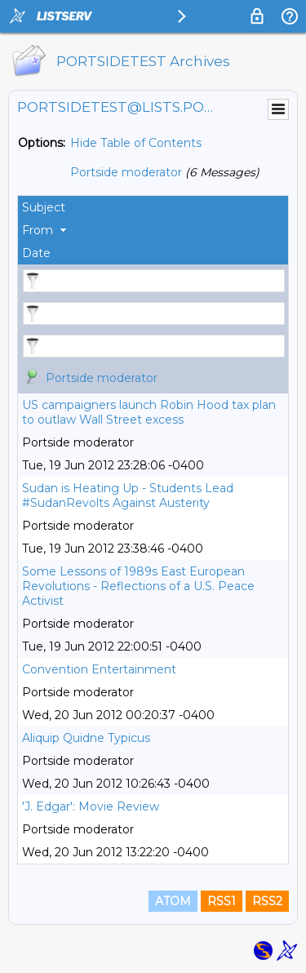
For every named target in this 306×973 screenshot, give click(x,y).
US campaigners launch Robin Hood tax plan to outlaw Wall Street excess (149, 412)
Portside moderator (126, 172)
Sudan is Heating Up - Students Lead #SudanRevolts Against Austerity (127, 495)
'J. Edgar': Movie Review (90, 806)
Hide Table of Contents (136, 143)
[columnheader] (153, 207)
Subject (43, 207)
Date (36, 253)
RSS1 (221, 901)
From (37, 230)
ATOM (173, 901)
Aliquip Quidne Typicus (86, 738)
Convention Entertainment (99, 669)
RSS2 (267, 901)
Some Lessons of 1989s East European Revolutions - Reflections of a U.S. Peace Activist (138, 586)
